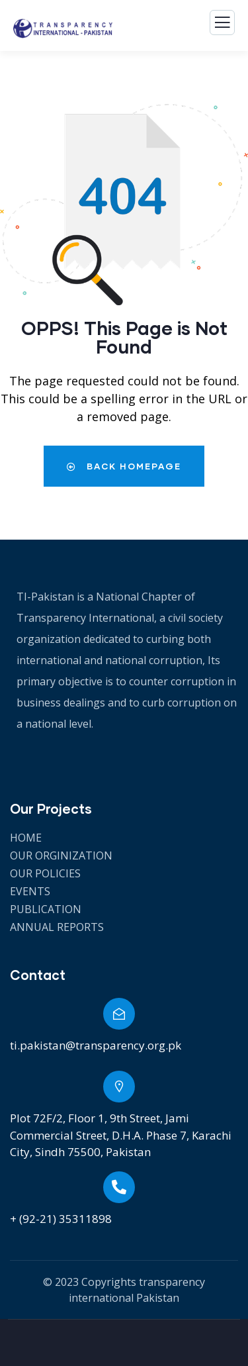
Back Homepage (124, 466)
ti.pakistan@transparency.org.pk (95, 1045)
